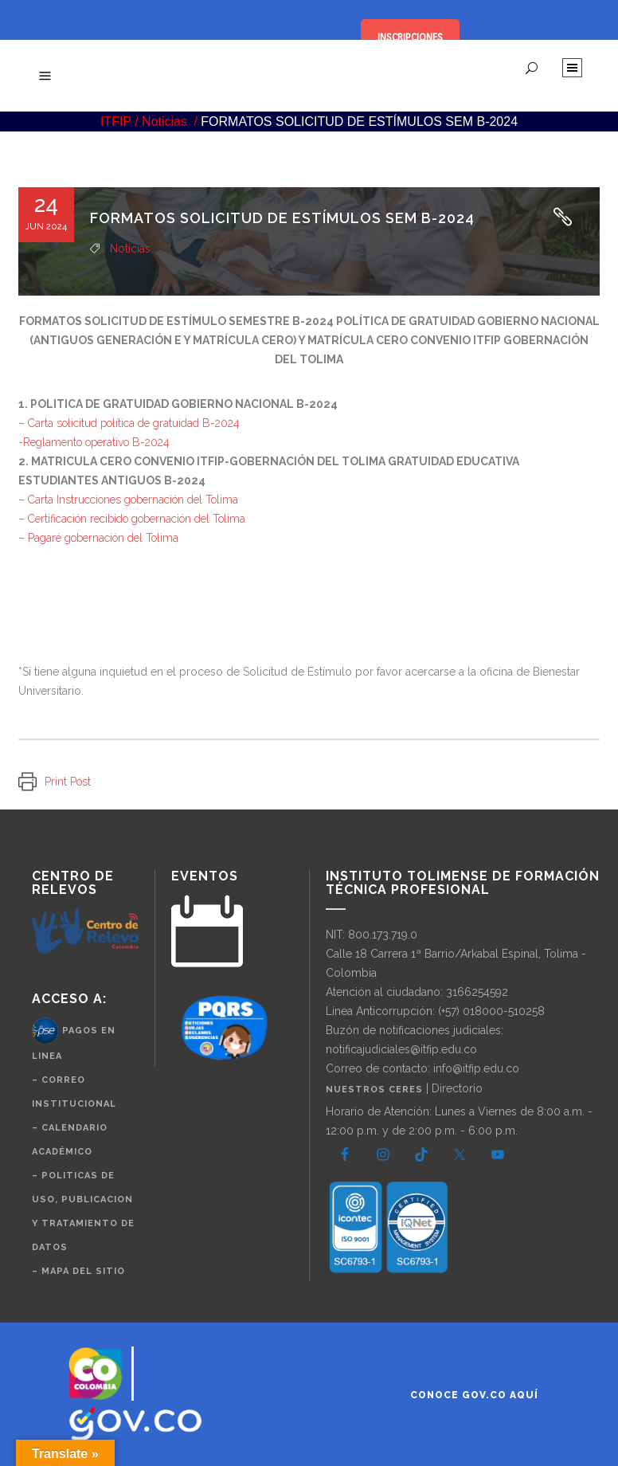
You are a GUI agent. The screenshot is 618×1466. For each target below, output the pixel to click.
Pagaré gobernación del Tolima (103, 537)
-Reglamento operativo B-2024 (94, 442)
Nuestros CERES (376, 1089)
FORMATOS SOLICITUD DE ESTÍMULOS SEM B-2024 (282, 218)
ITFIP (115, 121)
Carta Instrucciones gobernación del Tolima (133, 499)
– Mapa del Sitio (78, 1271)
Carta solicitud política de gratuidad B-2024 (134, 423)
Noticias (164, 121)
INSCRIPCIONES (410, 37)
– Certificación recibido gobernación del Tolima (131, 518)
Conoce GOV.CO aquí (474, 1395)
